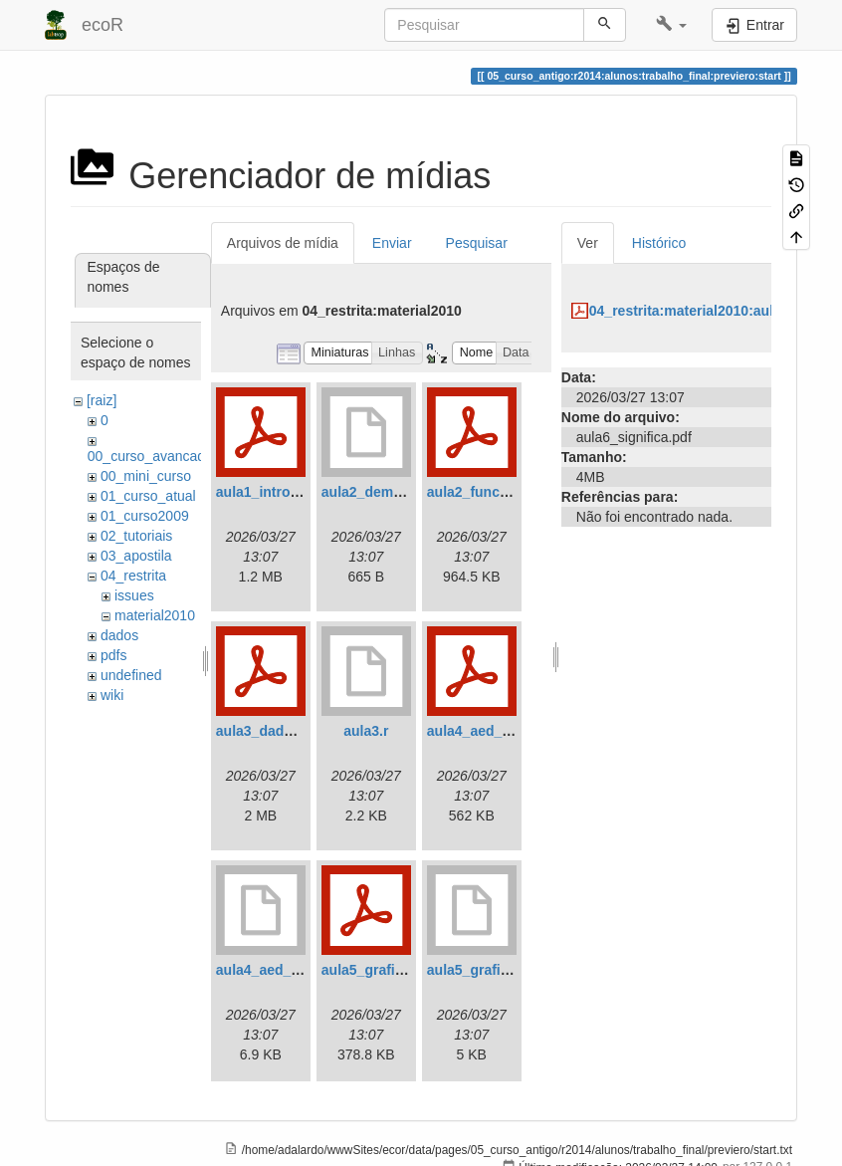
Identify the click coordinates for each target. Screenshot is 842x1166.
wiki (112, 695)
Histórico (659, 243)
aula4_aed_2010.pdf (492, 731)
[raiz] (101, 400)
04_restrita (133, 575)
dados (119, 635)
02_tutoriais (136, 536)
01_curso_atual (148, 496)
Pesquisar (477, 243)
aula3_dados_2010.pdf (290, 731)
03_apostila (136, 556)
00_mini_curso (146, 476)
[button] (671, 25)
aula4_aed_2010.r (273, 970)
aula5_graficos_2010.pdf (402, 970)
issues (134, 595)
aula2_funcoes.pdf (488, 492)
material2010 (154, 615)
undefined (131, 675)
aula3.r (365, 731)
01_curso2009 (145, 516)
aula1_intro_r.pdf (272, 492)
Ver (587, 243)
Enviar (392, 243)
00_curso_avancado (150, 456)
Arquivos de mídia (282, 243)
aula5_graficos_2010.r (499, 970)
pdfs (113, 655)
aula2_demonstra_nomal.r (408, 492)
